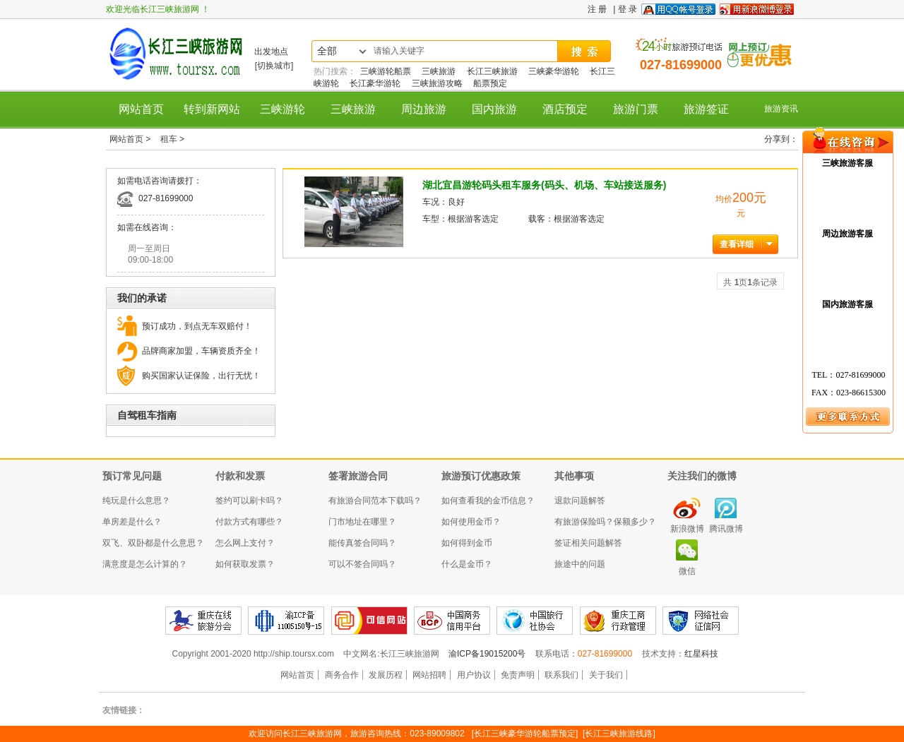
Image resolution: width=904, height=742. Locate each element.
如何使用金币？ (471, 522)
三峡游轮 (282, 109)
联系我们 (561, 675)
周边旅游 (423, 109)
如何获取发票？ (245, 564)
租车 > (172, 139)
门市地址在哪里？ (362, 522)
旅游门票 (635, 109)
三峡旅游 (439, 71)
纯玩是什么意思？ (136, 500)
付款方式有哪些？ (249, 522)
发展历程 (386, 675)
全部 (327, 51)
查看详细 (737, 244)
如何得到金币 (466, 543)
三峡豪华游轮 (553, 71)
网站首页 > (131, 139)
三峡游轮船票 (385, 71)
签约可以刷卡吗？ (249, 500)
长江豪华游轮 (375, 83)
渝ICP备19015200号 (488, 654)
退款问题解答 (579, 500)
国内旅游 (494, 109)
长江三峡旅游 (492, 71)
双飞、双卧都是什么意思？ (153, 543)
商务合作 (342, 675)
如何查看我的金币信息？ (488, 500)
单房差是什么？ (132, 522)
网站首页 (141, 109)
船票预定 (490, 83)
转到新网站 (212, 109)
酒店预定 (565, 109)
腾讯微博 (726, 529)
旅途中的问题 (579, 564)
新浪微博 (687, 529)
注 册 (597, 9)
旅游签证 (706, 109)
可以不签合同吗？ (362, 564)
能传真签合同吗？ (362, 543)
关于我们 (606, 675)
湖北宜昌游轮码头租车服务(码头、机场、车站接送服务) (544, 185)
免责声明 (518, 675)
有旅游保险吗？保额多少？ (605, 522)
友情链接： (123, 710)
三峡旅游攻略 (437, 83)
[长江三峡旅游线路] (619, 733)
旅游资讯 (781, 109)
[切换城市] (274, 66)
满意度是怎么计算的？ (144, 564)
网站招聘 (429, 675)
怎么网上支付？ (245, 543)
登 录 (627, 9)
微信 (687, 571)
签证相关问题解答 (588, 543)
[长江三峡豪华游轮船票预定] (525, 733)
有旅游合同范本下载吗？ (375, 500)
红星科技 (701, 654)
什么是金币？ (466, 564)
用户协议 (474, 675)
